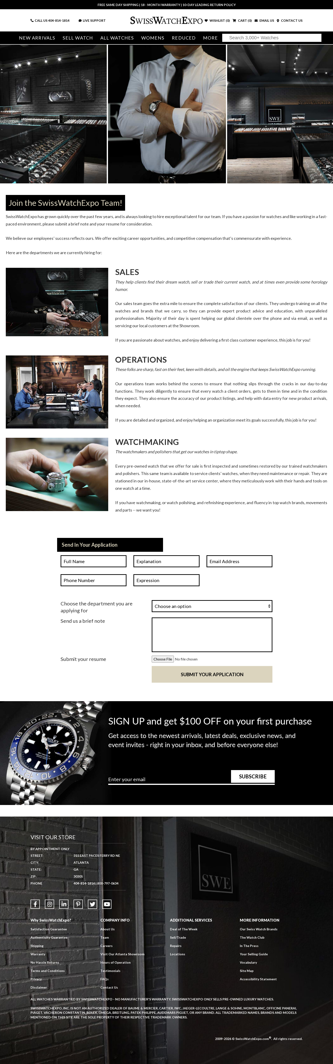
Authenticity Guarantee (49, 937)
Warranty (38, 954)
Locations (177, 954)
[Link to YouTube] (106, 904)
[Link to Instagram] (49, 904)
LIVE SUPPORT (92, 20)
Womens (153, 37)
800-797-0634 (107, 883)
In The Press (249, 946)
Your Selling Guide (254, 954)
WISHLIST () (217, 20)
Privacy (36, 979)
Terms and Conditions (48, 971)
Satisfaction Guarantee (49, 929)
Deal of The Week (183, 929)
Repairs (176, 946)
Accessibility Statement (258, 979)
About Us (107, 929)
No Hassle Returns (45, 962)
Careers (106, 946)
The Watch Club (252, 937)
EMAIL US (264, 20)
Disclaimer (39, 987)
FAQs (104, 979)
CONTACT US (289, 20)
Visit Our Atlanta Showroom (122, 954)
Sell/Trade (178, 937)
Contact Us (109, 987)
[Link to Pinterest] (78, 904)
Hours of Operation (115, 962)
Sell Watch (78, 37)
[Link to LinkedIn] (63, 904)
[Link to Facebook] (35, 904)
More (210, 37)
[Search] (271, 38)
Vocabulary (248, 962)
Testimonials (110, 971)
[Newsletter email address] (191, 781)
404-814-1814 (58, 20)
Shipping (37, 946)
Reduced (184, 37)
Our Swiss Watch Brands (259, 929)
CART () (242, 20)
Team (104, 937)
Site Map (246, 971)
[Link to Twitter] (92, 904)
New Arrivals (37, 37)
